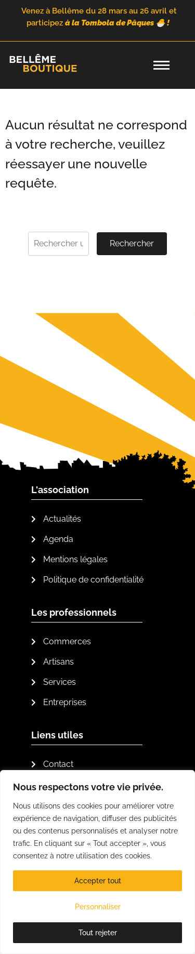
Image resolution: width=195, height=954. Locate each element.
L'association (60, 489)
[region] (97, 862)
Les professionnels (73, 612)
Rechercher (132, 243)
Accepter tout (97, 881)
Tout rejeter (98, 933)
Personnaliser (98, 907)
